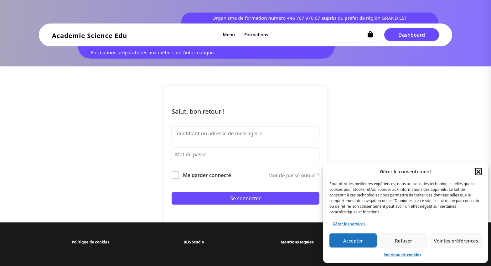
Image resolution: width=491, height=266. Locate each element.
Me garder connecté (207, 175)
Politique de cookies (402, 255)
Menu (229, 35)
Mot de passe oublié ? (293, 175)
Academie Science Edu (89, 35)
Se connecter (245, 198)
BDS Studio (194, 242)
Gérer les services (349, 224)
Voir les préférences (456, 240)
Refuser (403, 240)
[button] (478, 171)
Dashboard (411, 34)
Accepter (353, 240)
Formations (256, 35)
